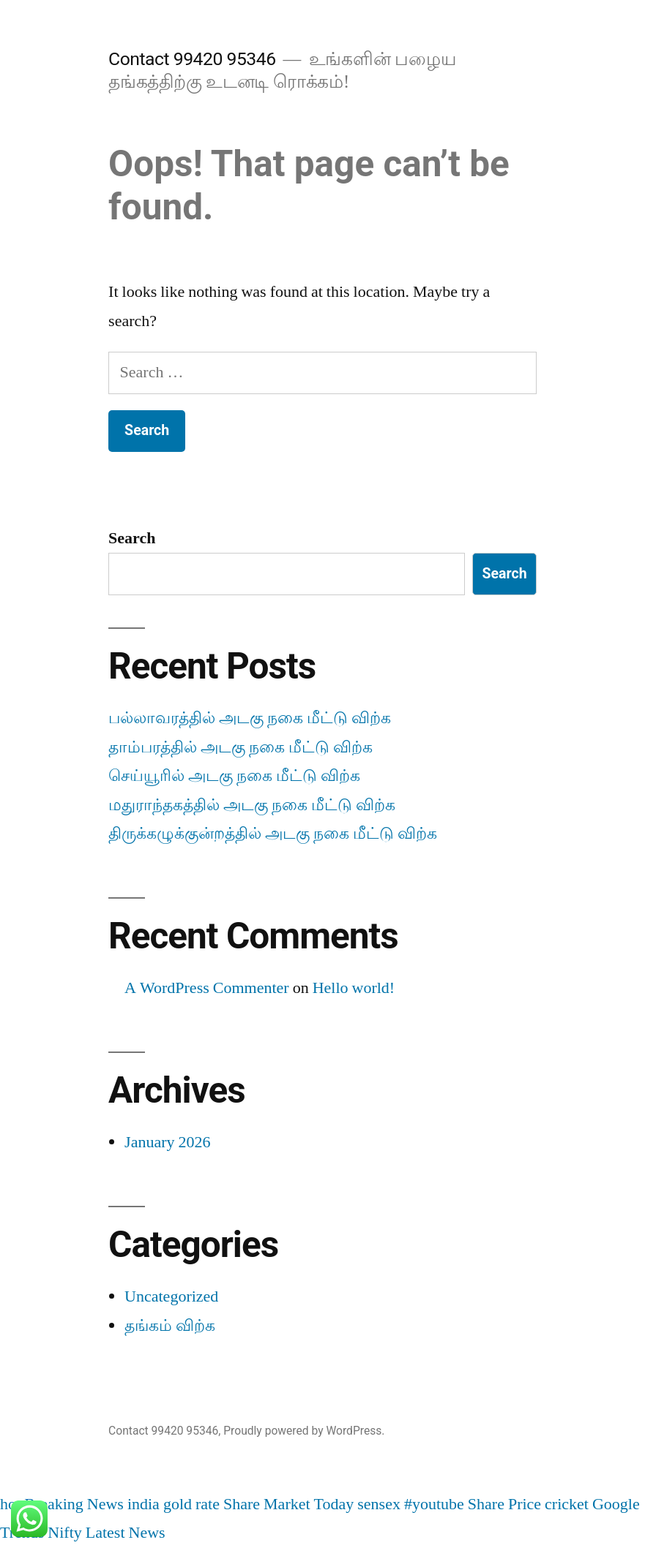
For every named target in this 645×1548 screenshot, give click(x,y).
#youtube (434, 1504)
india (143, 1504)
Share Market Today (288, 1504)
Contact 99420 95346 (191, 58)
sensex (378, 1504)
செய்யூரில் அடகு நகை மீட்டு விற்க (234, 776)
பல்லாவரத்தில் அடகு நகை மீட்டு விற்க (249, 718)
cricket (567, 1504)
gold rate (191, 1504)
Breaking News (74, 1504)
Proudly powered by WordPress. (303, 1431)
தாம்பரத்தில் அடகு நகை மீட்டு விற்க (240, 747)
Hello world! (354, 988)
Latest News (125, 1532)
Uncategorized (171, 1296)
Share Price (504, 1504)
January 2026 (167, 1142)
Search (131, 538)
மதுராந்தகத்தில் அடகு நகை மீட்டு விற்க (251, 805)
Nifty (64, 1532)
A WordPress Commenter (206, 988)
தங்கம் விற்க (169, 1325)
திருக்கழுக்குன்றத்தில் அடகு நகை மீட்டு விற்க (272, 833)
